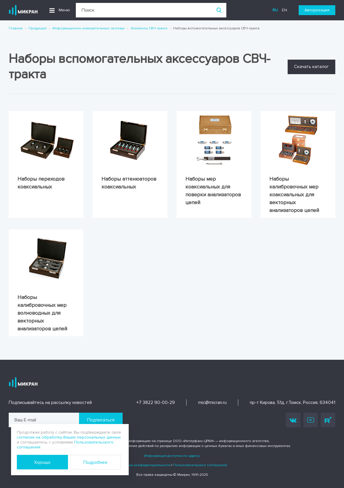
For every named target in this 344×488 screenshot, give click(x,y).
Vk (293, 420)
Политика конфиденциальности (144, 465)
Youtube (310, 419)
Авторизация (316, 10)
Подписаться (100, 420)
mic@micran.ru (212, 402)
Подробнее (95, 462)
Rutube (328, 419)
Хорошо (42, 462)
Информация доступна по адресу (172, 456)
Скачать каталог (311, 67)
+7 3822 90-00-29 (155, 402)
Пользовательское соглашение (200, 465)
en (284, 10)
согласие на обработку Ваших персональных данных (69, 437)
